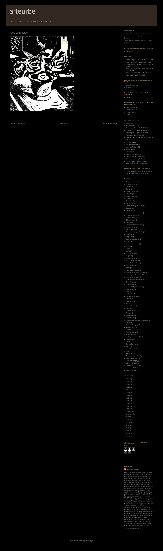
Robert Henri (130, 334)
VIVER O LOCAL (131, 114)
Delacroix (129, 208)
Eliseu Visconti (130, 220)
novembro (129, 417)
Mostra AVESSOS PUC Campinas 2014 (138, 72)
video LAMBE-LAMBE (133, 147)
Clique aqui (129, 51)
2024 (128, 381)
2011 (128, 409)
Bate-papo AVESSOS (133, 123)
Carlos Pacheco (131, 196)
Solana (128, 342)
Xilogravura (129, 370)
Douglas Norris (130, 218)
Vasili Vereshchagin (132, 358)
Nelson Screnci (131, 306)
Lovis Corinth (130, 289)
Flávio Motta (130, 234)
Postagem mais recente (17, 123)
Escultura (129, 222)
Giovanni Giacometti (132, 244)
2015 (128, 401)
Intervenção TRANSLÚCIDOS (135, 75)
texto (127, 351)
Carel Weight (130, 194)
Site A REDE (130, 140)
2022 (128, 387)
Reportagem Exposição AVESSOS (137, 128)
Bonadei (128, 187)
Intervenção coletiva (132, 270)
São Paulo (129, 339)
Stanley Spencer (131, 344)
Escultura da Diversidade (134, 225)
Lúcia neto (129, 294)
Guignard (129, 256)
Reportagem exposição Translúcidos (137, 159)
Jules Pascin (130, 282)
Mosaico (128, 303)
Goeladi (128, 246)
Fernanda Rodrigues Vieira (134, 232)
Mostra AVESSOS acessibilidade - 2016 (138, 62)
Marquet (128, 299)
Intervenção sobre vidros (133, 275)
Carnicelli (129, 198)
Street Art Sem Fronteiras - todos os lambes (139, 137)
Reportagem (130, 152)
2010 (128, 412)
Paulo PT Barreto (131, 315)
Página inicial (64, 123)
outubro (128, 419)
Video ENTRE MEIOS (133, 144)
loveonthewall (130, 149)
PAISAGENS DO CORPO (134, 110)
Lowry (128, 291)
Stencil (128, 346)
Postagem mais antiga (110, 123)
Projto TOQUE (130, 330)
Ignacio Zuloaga (131, 265)
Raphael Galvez (131, 332)
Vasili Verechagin (131, 361)
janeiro (128, 433)
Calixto (128, 189)
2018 (128, 395)
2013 (128, 403)
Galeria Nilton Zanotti (132, 239)
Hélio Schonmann (131, 260)
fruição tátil (129, 237)
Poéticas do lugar (131, 325)
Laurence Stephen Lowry (134, 287)
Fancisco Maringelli (132, 229)
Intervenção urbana (132, 277)
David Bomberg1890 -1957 (134, 206)
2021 (128, 390)
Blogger (90, 541)
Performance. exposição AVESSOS (137, 320)
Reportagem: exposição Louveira (136, 130)
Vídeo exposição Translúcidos (135, 156)
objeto (128, 308)
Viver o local (130, 368)
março (128, 430)
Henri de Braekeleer (132, 263)
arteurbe (22, 11)
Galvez (128, 241)
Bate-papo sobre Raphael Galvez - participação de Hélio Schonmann (137, 162)
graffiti (128, 251)
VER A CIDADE (131, 363)
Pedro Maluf (130, 318)
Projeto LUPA (130, 327)
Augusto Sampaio (131, 182)
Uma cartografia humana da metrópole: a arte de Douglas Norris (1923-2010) (139, 172)
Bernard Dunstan (131, 184)
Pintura (128, 322)
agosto (128, 422)
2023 (128, 384)
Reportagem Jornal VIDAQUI (135, 135)
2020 (128, 392)
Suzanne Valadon (131, 349)
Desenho (129, 210)
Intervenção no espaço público (135, 272)
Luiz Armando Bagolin (133, 296)
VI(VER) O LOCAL (132, 365)
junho (128, 425)
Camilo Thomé (130, 191)
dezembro (129, 414)
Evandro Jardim (131, 227)
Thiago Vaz (129, 353)
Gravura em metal (131, 253)
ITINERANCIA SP (131, 107)
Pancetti (128, 313)
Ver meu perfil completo (131, 528)
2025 (128, 379)
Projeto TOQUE (131, 112)
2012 (128, 406)
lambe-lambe (130, 284)
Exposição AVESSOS (133, 125)
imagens (128, 87)
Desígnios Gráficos (132, 215)
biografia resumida (132, 85)
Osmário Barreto (131, 311)
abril (127, 428)
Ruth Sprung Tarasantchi (134, 337)
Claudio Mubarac (131, 203)
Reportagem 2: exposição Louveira (137, 133)
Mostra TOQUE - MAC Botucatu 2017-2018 (139, 60)
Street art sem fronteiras (133, 154)
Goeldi (128, 249)
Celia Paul (129, 201)
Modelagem (129, 301)
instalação (129, 268)
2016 (128, 398)
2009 (128, 437)
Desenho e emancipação (134, 213)
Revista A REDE (131, 142)
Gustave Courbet (131, 258)
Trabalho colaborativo (133, 356)
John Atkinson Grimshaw (134, 280)
